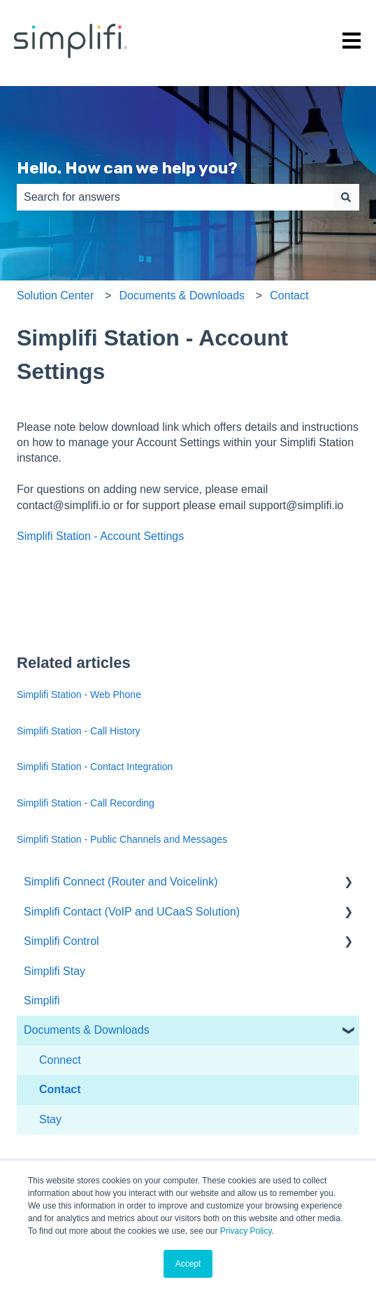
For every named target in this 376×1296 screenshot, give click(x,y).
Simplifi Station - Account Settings (100, 536)
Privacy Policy (246, 1231)
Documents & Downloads (182, 295)
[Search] (346, 197)
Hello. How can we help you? (127, 168)
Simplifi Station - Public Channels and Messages (122, 839)
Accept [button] (188, 1264)
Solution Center (55, 295)
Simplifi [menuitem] (42, 1000)
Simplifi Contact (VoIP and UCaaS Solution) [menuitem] (132, 912)
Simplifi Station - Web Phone (79, 694)
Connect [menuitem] (60, 1060)
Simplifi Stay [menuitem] (54, 971)
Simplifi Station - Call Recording (85, 803)
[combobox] (175, 197)
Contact (289, 295)
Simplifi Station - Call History (78, 730)
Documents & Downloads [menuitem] (87, 1030)
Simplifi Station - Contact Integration (95, 766)
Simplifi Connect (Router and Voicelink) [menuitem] (120, 882)
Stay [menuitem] (50, 1119)
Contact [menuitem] (60, 1089)
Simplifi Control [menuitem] (61, 941)
